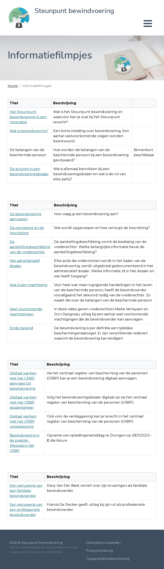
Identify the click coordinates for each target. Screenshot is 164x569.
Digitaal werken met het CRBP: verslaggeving (23, 421)
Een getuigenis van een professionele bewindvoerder (26, 510)
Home (13, 86)
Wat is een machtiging (28, 285)
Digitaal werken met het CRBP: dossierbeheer (23, 402)
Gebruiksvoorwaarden (103, 543)
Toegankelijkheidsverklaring (107, 559)
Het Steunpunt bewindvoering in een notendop (28, 117)
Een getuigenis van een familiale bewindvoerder (26, 491)
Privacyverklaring (99, 551)
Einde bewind (21, 328)
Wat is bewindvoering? (29, 131)
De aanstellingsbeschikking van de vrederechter (30, 247)
